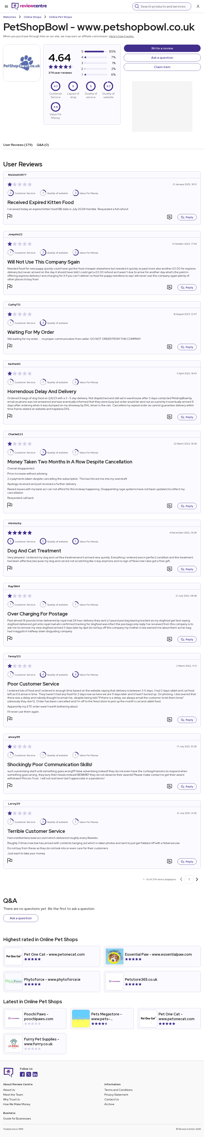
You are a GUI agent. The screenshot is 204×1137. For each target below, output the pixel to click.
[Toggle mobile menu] (6, 6)
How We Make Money (16, 1104)
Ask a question (162, 58)
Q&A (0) (43, 145)
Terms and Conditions (118, 1090)
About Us (9, 1090)
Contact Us (111, 1099)
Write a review (162, 48)
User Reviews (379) (18, 145)
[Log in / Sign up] (197, 6)
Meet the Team (13, 1094)
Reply (187, 217)
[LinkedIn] (35, 1075)
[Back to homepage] (29, 6)
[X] (28, 1075)
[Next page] (197, 879)
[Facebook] (22, 1075)
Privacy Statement (116, 1094)
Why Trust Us (11, 1099)
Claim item (162, 67)
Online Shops (32, 17)
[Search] (165, 6)
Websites (9, 17)
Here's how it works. (121, 36)
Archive (109, 1104)
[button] (9, 217)
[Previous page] (181, 879)
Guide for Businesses (17, 1118)
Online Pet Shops (60, 17)
